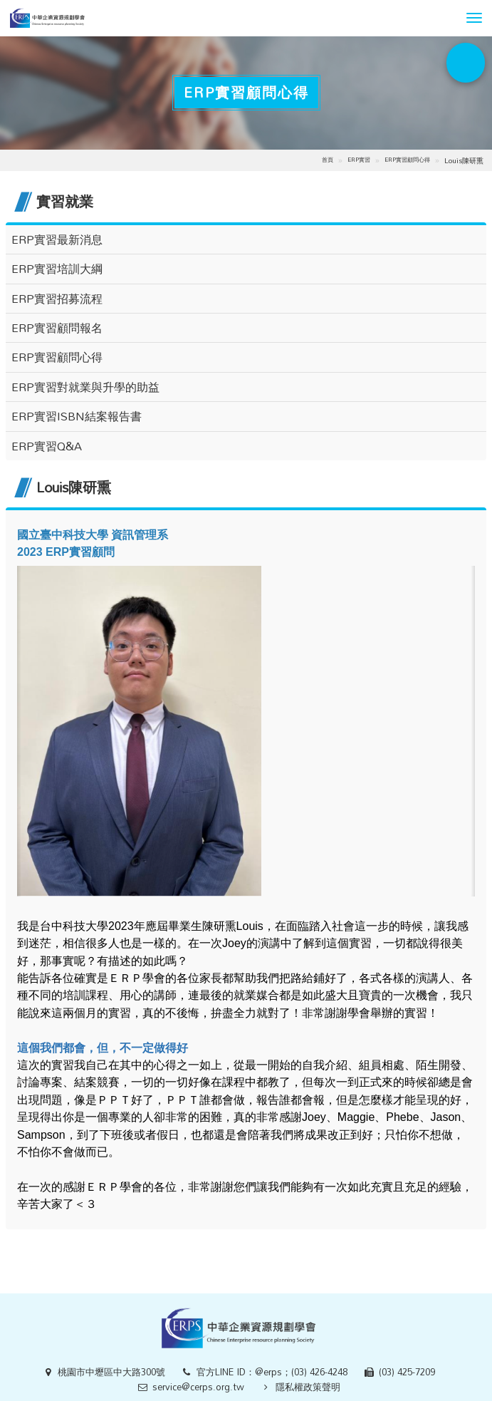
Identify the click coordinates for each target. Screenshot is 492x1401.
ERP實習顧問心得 (407, 159)
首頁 (327, 159)
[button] (474, 17)
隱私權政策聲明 (308, 1386)
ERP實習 (358, 159)
